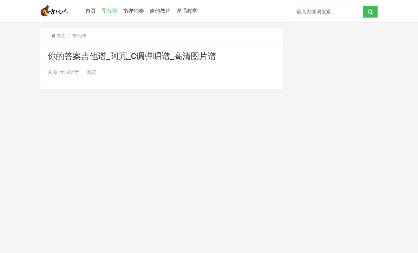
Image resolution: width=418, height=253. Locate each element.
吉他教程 (160, 11)
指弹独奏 (133, 11)
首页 (90, 11)
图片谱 (109, 11)
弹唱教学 (186, 11)
